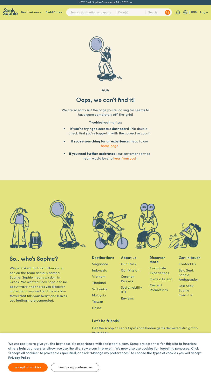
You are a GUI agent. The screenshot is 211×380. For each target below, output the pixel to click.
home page (109, 146)
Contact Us (187, 264)
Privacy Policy (19, 357)
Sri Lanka (99, 289)
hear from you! (124, 158)
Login (204, 12)
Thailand (99, 282)
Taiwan (97, 301)
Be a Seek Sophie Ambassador (188, 274)
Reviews (127, 298)
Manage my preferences (75, 367)
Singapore (100, 264)
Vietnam (99, 276)
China (96, 308)
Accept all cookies (28, 367)
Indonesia (99, 270)
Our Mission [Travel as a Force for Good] (130, 270)
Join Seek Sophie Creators (186, 290)
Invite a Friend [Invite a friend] (161, 279)
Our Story (128, 264)
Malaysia (99, 295)
